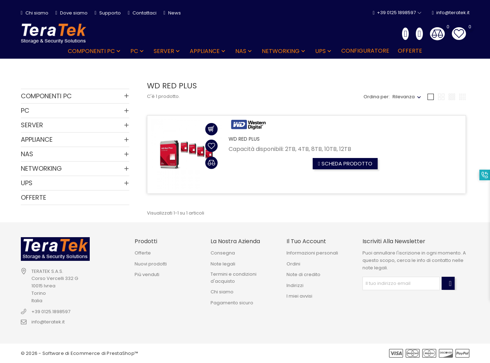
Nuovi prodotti (151, 263)
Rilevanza (403, 96)
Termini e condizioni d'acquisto (233, 278)
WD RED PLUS (244, 138)
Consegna (223, 253)
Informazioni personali (312, 253)
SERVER (167, 51)
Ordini (293, 263)
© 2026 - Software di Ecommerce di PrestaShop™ (79, 353)
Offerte (143, 253)
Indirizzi (295, 285)
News (172, 13)
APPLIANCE (208, 51)
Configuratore (365, 51)
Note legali (223, 263)
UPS (324, 51)
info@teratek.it (450, 13)
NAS (244, 51)
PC (137, 51)
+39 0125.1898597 (50, 311)
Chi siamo (34, 13)
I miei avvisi (299, 296)
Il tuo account (306, 241)
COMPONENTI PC (95, 51)
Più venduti (147, 274)
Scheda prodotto (345, 163)
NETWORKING (284, 51)
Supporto (108, 13)
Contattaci (142, 13)
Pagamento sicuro (232, 302)
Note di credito (303, 274)
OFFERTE (410, 51)
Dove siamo (71, 13)
